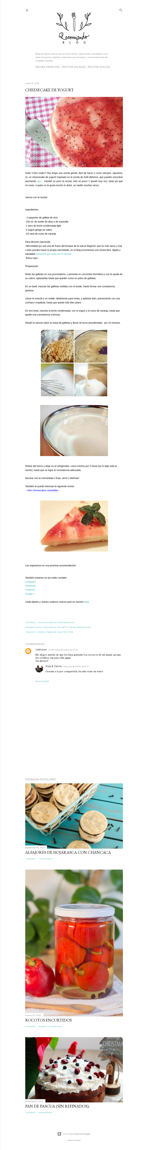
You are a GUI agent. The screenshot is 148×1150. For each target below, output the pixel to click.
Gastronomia (49, 627)
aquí (39, 181)
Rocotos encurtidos (48, 1020)
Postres (71, 627)
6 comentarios (45, 1112)
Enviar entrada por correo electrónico (56, 622)
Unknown (41, 649)
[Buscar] (121, 9)
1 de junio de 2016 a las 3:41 (76, 666)
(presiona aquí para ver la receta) (53, 254)
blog (86, 601)
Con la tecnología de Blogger (74, 1134)
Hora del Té (62, 627)
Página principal (47, 66)
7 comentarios (45, 858)
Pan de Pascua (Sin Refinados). (57, 1106)
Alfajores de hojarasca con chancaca (68, 852)
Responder (42, 681)
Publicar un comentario (50, 1026)
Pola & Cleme (54, 666)
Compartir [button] (30, 622)
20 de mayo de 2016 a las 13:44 (63, 649)
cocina (38, 627)
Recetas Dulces (99, 66)
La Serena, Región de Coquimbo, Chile (54, 632)
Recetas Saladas (74, 66)
